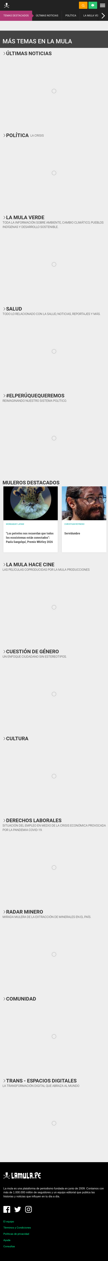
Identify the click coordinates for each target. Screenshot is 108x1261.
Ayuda (6, 1240)
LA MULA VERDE (93, 15)
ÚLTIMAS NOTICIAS (47, 15)
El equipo (8, 1221)
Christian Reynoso (74, 524)
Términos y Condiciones (17, 1227)
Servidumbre (72, 533)
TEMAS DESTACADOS (16, 15)
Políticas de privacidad (16, 1233)
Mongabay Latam (15, 524)
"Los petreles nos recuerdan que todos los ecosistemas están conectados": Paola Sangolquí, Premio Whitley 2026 (29, 538)
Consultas (9, 1246)
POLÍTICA (70, 15)
